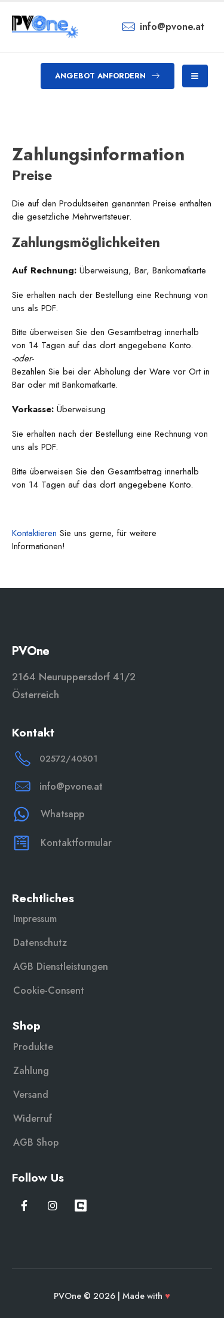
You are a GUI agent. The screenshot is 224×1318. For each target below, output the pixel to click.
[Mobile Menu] (195, 76)
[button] (107, 76)
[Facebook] (24, 1205)
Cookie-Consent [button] (48, 990)
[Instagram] (52, 1205)
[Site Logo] (45, 27)
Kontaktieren (34, 533)
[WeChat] (80, 1205)
